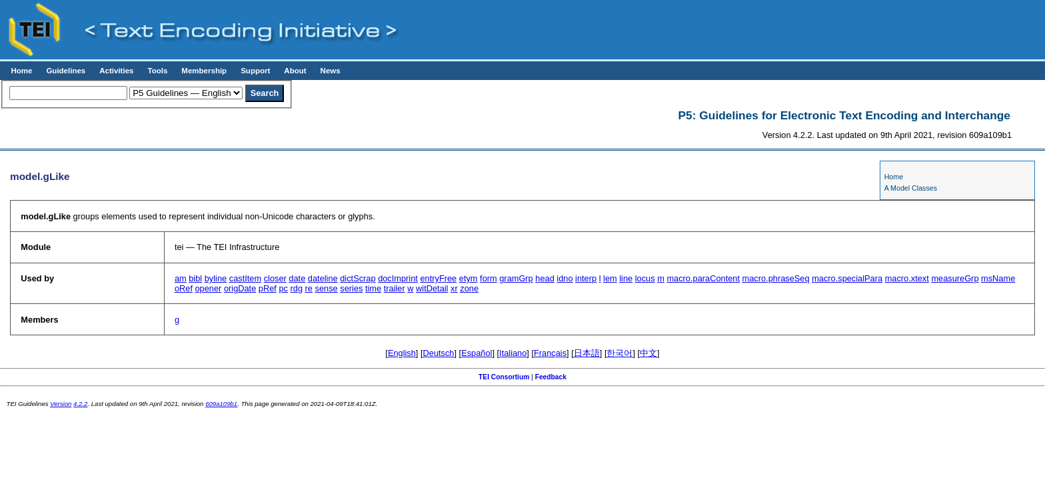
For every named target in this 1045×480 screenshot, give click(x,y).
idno (564, 278)
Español (476, 353)
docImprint (398, 278)
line (625, 278)
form (488, 278)
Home (21, 71)
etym (468, 278)
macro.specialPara (847, 278)
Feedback (550, 377)
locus (645, 278)
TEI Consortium (504, 377)
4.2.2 (80, 403)
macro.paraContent (703, 278)
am (181, 278)
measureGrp (954, 278)
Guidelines (65, 71)
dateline (323, 278)
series (351, 288)
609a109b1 (221, 403)
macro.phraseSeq (776, 278)
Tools (157, 71)
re (309, 288)
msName (998, 278)
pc (283, 288)
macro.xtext (907, 278)
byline (216, 278)
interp (585, 278)
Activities (116, 71)
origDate (240, 288)
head (544, 278)
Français (550, 353)
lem (610, 278)
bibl (195, 278)
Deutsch (439, 353)
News (331, 71)
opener (208, 288)
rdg (297, 288)
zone (469, 288)
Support (255, 71)
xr (454, 288)
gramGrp (516, 278)
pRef (268, 288)
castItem (245, 278)
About (295, 71)
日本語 (587, 353)
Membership (204, 71)
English (402, 353)
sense (326, 288)
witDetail (432, 288)
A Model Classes (910, 188)
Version (60, 403)
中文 (648, 353)
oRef (184, 288)
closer (275, 278)
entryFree (438, 278)
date (297, 278)
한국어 (619, 353)
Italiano (512, 353)
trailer (394, 288)
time (373, 288)
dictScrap (357, 278)
